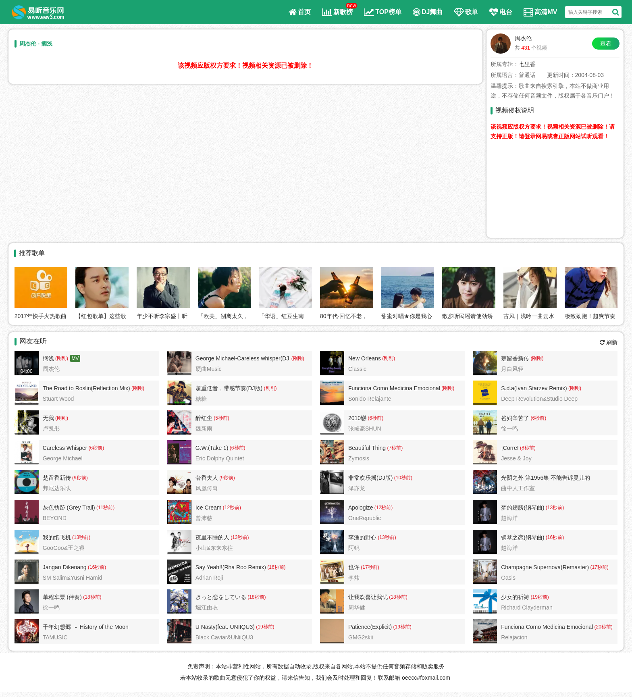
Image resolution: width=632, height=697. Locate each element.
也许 (354, 567)
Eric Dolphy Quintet (219, 458)
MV (75, 358)
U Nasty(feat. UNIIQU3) (225, 627)
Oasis (508, 577)
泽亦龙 (356, 488)
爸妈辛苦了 (515, 418)
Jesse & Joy (516, 458)
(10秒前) (402, 478)
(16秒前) (554, 537)
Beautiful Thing (367, 448)
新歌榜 (337, 12)
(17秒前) (369, 567)
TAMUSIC (55, 637)
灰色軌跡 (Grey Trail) (69, 507)
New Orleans (364, 358)
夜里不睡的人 (212, 537)
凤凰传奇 (206, 488)
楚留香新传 (515, 358)
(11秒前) (105, 507)
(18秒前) (92, 597)
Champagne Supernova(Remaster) (545, 567)
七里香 (527, 64)
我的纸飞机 (57, 537)
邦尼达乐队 (57, 488)
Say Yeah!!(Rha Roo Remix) (230, 567)
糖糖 (201, 398)
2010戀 (357, 418)
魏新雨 (203, 428)
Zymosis (358, 458)
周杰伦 (523, 38)
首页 (300, 12)
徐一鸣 (509, 428)
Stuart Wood (58, 398)
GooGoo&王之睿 (64, 548)
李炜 (354, 577)
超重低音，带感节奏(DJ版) (228, 388)
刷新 (608, 342)
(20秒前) (603, 627)
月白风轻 (512, 369)
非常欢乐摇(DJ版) (370, 477)
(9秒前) (79, 478)
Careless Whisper (65, 448)
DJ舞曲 (428, 12)
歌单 (466, 12)
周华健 (356, 607)
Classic (357, 369)
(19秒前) (539, 597)
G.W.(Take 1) (212, 448)
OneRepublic (364, 518)
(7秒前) (394, 448)
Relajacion (514, 637)
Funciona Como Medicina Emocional (394, 388)
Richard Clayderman (527, 607)
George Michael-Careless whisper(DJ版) (242, 359)
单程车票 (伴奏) (62, 597)
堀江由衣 (206, 607)
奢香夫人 (206, 477)
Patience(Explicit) (370, 627)
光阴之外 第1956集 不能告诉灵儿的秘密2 (545, 478)
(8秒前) (527, 448)
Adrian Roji (209, 577)
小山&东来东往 (214, 548)
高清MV (540, 12)
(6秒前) (374, 418)
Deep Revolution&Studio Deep (539, 398)
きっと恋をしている (220, 597)
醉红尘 (203, 418)
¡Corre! (510, 448)
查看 (605, 43)
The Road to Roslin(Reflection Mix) (86, 388)
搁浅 (48, 358)
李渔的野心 (362, 537)
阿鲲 (354, 548)
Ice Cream (208, 507)
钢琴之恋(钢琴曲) (522, 537)
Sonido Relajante (369, 398)
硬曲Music (208, 369)
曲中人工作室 (518, 488)
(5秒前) (220, 418)
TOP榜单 (382, 12)
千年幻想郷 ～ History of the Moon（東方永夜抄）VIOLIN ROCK (86, 628)
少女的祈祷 (515, 597)
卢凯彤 (51, 428)
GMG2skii (360, 637)
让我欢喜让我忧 (368, 597)
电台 (500, 12)
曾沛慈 (203, 518)
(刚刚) (61, 358)
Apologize (360, 507)
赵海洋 (509, 518)
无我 (48, 418)
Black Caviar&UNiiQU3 (224, 637)
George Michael (63, 458)
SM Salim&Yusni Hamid (72, 577)
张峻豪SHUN (364, 428)
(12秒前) (231, 507)
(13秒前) (554, 507)
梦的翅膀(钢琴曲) (522, 507)
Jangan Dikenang (65, 567)
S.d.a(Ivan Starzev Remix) (534, 388)
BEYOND (55, 518)
